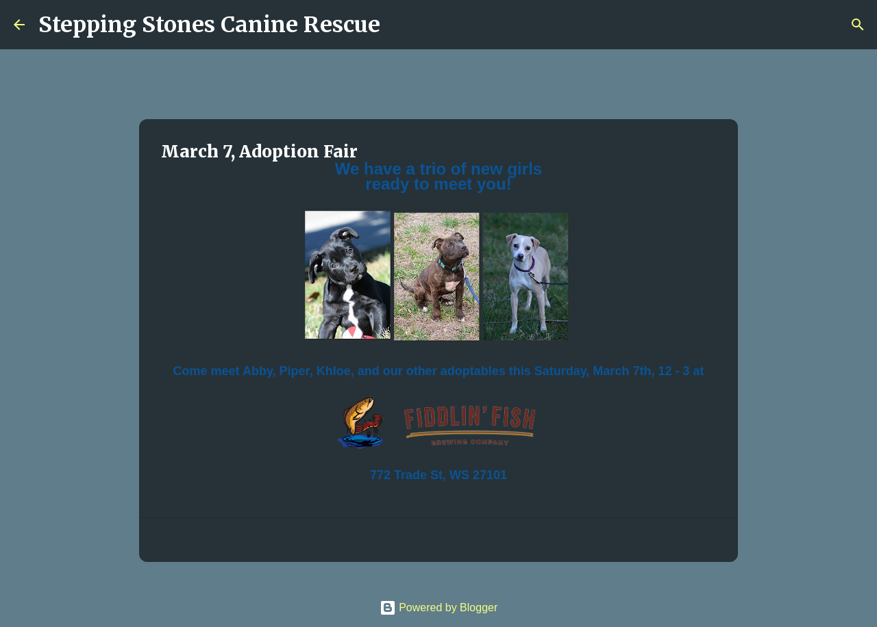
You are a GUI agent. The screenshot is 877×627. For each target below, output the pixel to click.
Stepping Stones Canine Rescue (209, 24)
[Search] (399, 24)
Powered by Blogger (439, 607)
